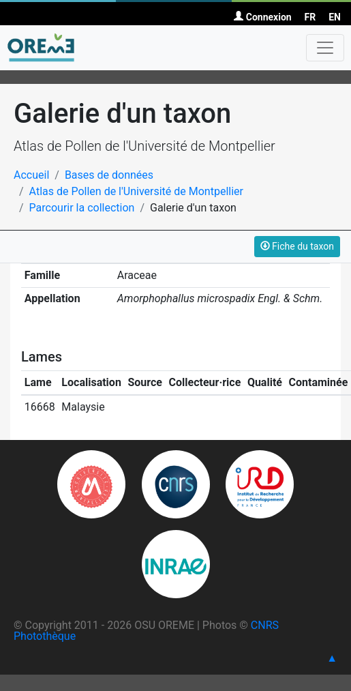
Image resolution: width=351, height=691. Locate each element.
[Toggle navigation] (325, 47)
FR (310, 17)
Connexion (262, 17)
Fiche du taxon (297, 246)
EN (335, 17)
